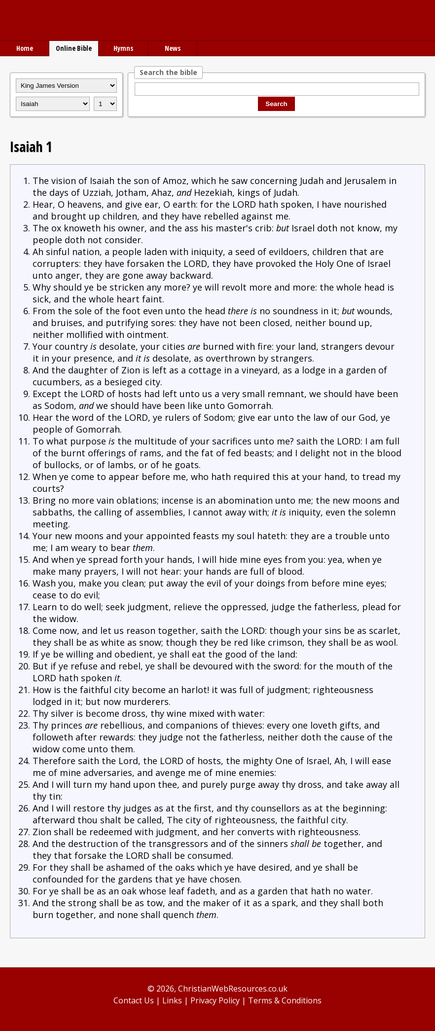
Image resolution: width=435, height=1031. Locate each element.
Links (172, 1000)
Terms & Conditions (285, 1000)
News (173, 48)
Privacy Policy (215, 1000)
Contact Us (133, 1000)
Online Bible (74, 48)
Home (24, 48)
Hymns (123, 48)
